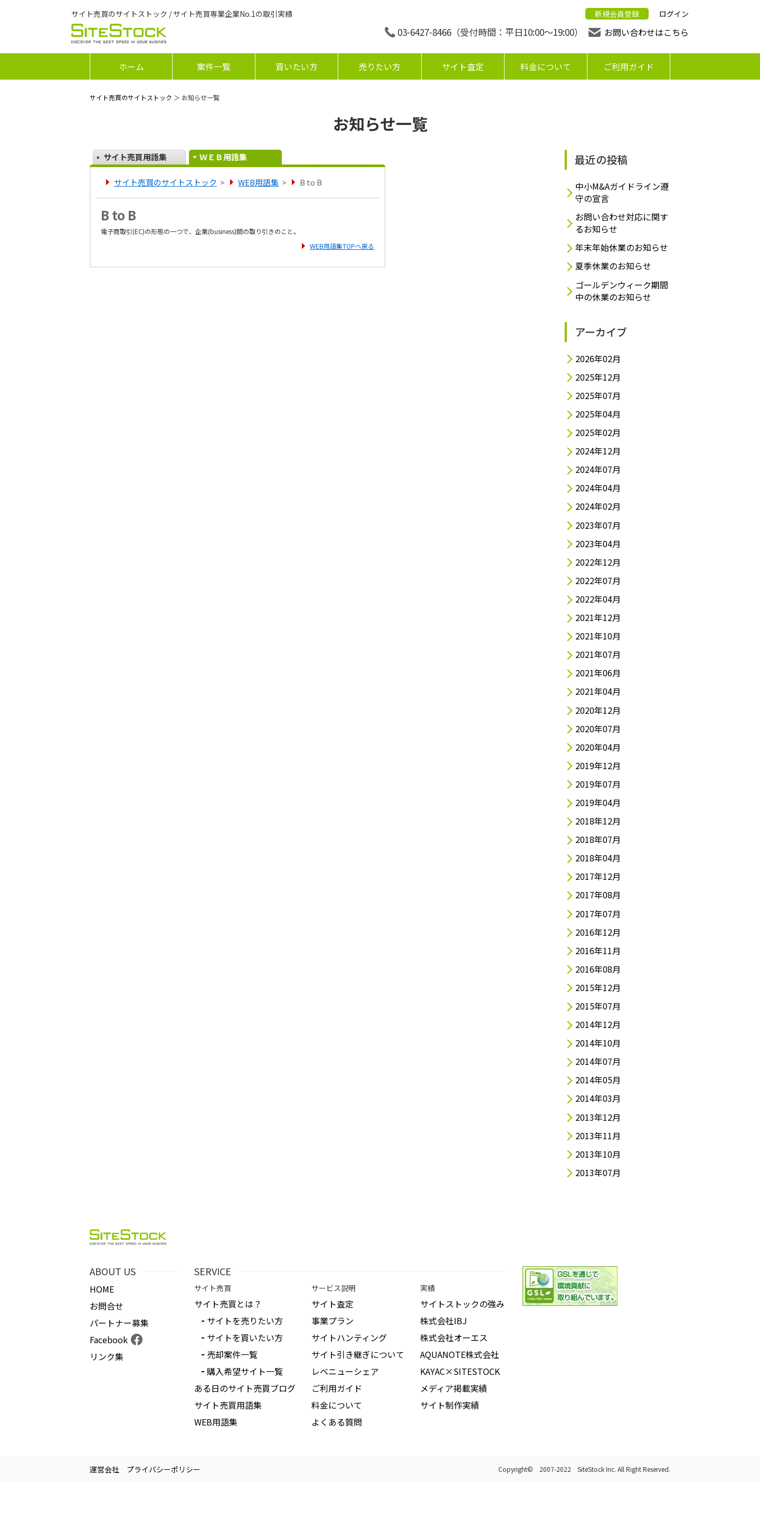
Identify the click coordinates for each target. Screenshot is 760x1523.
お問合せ (107, 1305)
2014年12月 (598, 1024)
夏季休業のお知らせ (613, 266)
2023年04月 (598, 544)
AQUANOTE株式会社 (459, 1354)
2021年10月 (598, 636)
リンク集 (107, 1356)
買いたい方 (297, 66)
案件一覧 (214, 66)
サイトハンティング (349, 1337)
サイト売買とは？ (228, 1303)
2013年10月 (598, 1154)
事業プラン (332, 1320)
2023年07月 (598, 525)
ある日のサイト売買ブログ (245, 1388)
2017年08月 (598, 895)
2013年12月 (598, 1117)
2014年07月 (598, 1061)
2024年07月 (598, 469)
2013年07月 (598, 1173)
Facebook (109, 1339)
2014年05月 (598, 1080)
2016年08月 (598, 969)
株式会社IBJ (443, 1320)
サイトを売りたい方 (245, 1320)
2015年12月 (598, 988)
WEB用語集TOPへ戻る (342, 245)
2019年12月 (598, 766)
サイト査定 (463, 66)
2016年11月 (598, 951)
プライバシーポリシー (164, 1469)
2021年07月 (598, 654)
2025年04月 (598, 414)
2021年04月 (598, 691)
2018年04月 (598, 858)
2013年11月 (598, 1136)
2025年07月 (598, 396)
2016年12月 (598, 932)
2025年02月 (598, 432)
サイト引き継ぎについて (357, 1354)
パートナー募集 (119, 1322)
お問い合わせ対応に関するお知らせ (621, 223)
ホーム (131, 66)
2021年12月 (598, 618)
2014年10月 (598, 1043)
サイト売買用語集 (135, 156)
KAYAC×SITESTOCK (460, 1371)
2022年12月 (598, 562)
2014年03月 (598, 1098)
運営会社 (104, 1469)
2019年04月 (598, 803)
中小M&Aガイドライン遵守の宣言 (622, 192)
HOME (102, 1289)
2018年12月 (598, 821)
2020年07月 (598, 729)
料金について (545, 66)
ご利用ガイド (628, 66)
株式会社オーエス (454, 1337)
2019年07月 (598, 784)
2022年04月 (598, 599)
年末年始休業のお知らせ (621, 247)
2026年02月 (598, 359)
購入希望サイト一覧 (245, 1371)
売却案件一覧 (232, 1354)
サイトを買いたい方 (245, 1337)
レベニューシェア (345, 1371)
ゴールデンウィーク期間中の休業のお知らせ (621, 291)
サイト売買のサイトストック (131, 97)
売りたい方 (379, 66)
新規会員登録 (617, 13)
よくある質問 (336, 1421)
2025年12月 (598, 377)
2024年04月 (598, 488)
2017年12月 (598, 876)
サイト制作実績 (449, 1405)
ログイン (674, 13)
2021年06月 (598, 673)
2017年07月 (598, 914)
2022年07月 (598, 581)
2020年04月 (598, 747)
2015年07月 (598, 1006)
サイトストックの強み (462, 1303)
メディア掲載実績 (453, 1388)
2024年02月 (598, 506)
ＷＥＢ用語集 (223, 156)
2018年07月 (598, 839)
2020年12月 (598, 710)
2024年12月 (598, 451)
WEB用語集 (258, 182)
